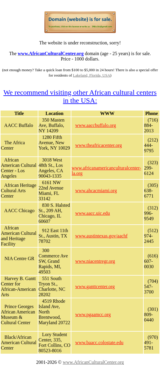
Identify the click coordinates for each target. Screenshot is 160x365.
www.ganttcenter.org (95, 286)
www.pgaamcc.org (93, 314)
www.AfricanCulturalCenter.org (93, 362)
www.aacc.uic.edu (92, 213)
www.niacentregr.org (95, 261)
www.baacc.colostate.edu (99, 342)
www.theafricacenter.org (98, 145)
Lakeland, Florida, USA (91, 75)
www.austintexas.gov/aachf (101, 235)
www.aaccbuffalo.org (95, 125)
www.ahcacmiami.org (96, 190)
